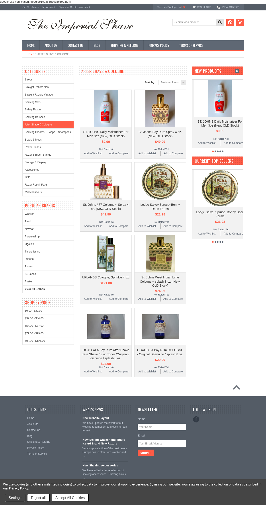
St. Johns (30, 274)
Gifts (27, 177)
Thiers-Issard (32, 251)
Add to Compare (118, 153)
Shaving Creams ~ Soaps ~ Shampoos (48, 132)
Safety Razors (33, 109)
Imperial (29, 258)
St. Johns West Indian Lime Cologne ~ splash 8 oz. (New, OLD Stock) (160, 281)
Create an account (80, 7)
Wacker (29, 213)
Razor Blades (33, 147)
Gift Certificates (30, 7)
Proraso (29, 266)
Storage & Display (35, 162)
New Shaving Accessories (100, 465)
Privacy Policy (18, 488)
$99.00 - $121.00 (35, 341)
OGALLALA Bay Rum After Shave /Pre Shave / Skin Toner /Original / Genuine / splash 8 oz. (105, 354)
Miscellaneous (33, 192)
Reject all (38, 498)
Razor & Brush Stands (38, 154)
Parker (29, 281)
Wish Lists (204, 7)
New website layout (95, 418)
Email (141, 435)
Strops (29, 79)
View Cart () (230, 7)
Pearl (28, 221)
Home (30, 54)
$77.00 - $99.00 (34, 333)
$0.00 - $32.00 (33, 310)
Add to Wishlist (93, 153)
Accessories (32, 169)
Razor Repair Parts (36, 184)
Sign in (62, 7)
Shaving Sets (33, 102)
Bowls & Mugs (33, 139)
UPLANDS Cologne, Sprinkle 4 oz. (106, 277)
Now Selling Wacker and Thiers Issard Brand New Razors (103, 441)
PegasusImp (32, 236)
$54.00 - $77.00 (34, 325)
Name (141, 419)
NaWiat (29, 229)
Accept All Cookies (70, 498)
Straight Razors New (37, 87)
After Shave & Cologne (38, 124)
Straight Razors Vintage (39, 94)
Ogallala (30, 244)
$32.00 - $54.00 (34, 318)
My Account (48, 7)
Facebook (196, 419)
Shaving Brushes (35, 117)
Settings (15, 498)
